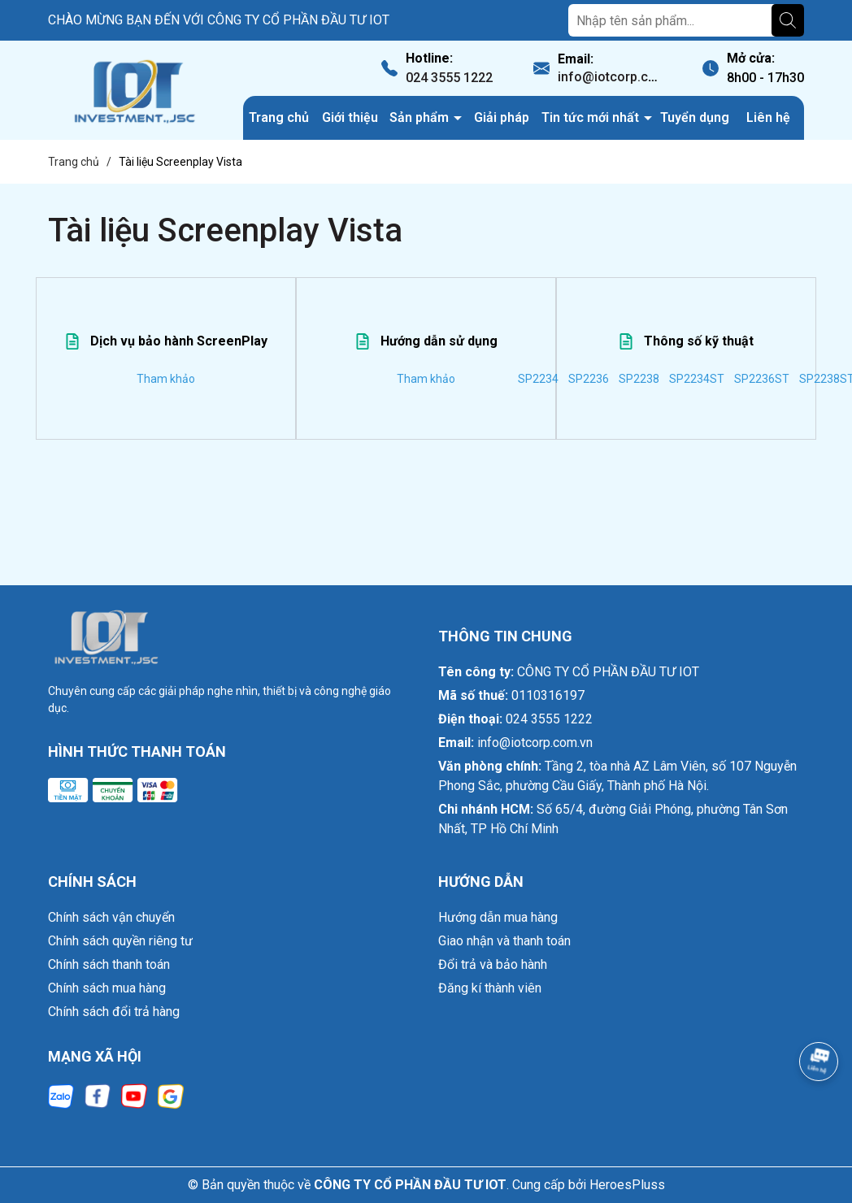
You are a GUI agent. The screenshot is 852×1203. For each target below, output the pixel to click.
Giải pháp (501, 117)
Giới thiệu (350, 117)
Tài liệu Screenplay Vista (225, 230)
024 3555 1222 (449, 77)
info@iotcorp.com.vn (621, 77)
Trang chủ (279, 117)
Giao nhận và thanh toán (504, 941)
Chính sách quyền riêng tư (120, 941)
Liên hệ (768, 117)
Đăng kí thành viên (489, 988)
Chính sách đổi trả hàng (114, 1011)
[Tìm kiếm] (788, 20)
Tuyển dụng (694, 117)
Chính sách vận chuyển (111, 917)
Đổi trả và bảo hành (492, 964)
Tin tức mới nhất (591, 117)
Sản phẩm (420, 117)
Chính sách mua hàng (107, 988)
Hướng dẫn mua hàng (498, 917)
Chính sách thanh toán (109, 964)
